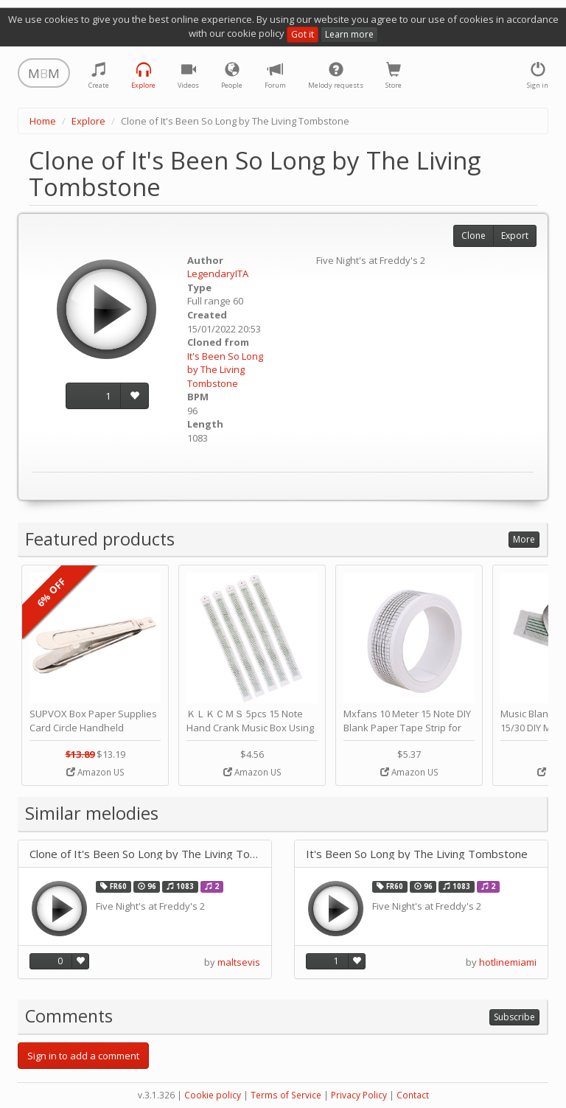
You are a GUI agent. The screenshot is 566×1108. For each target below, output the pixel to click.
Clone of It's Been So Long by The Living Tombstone (144, 854)
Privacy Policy (359, 1095)
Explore (88, 121)
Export (514, 235)
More (524, 539)
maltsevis (238, 962)
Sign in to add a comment (83, 1055)
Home (42, 121)
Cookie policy (212, 1095)
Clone (473, 235)
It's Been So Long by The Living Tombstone (225, 369)
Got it (302, 34)
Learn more (349, 34)
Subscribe (514, 1017)
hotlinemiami (508, 962)
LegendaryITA (217, 273)
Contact (412, 1095)
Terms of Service (286, 1095)
